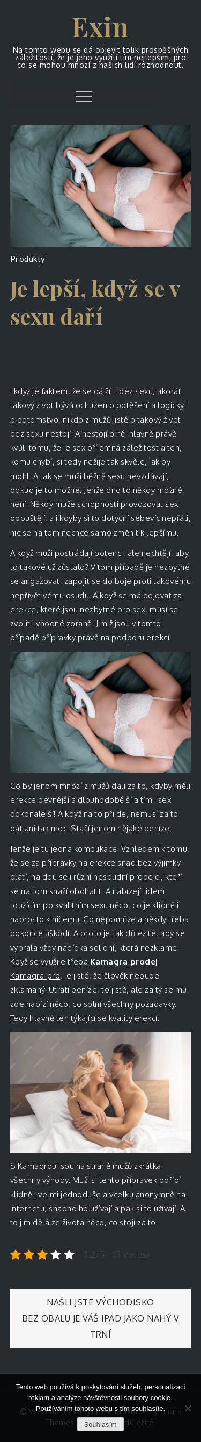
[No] (187, 1408)
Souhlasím (100, 1425)
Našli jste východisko (100, 1302)
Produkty (28, 258)
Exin (100, 26)
